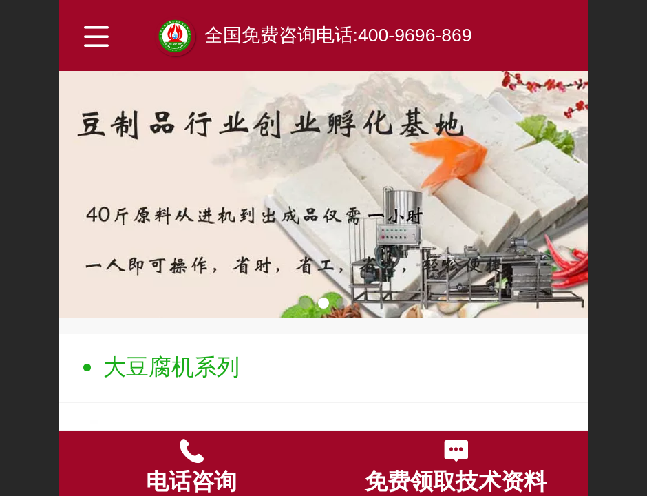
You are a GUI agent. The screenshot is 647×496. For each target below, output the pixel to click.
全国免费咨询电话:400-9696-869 (338, 35)
